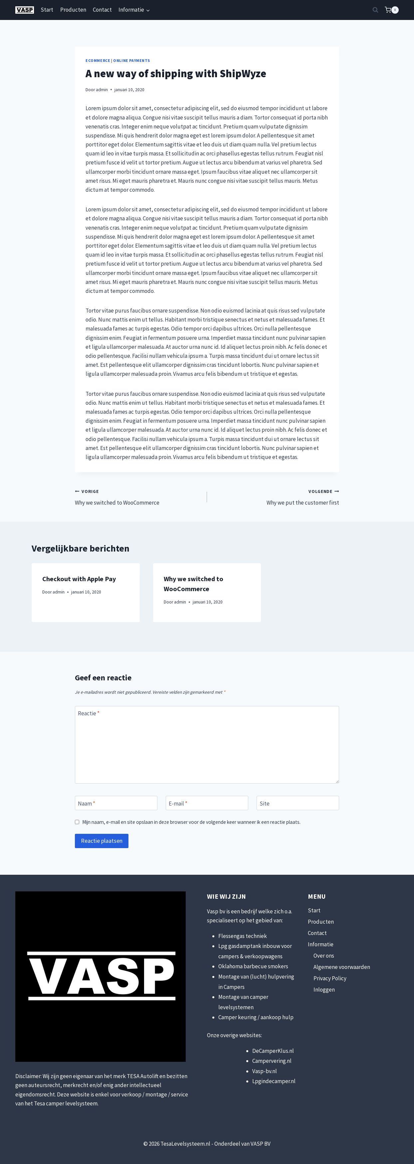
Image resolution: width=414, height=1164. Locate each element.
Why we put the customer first (276, 497)
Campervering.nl (272, 1060)
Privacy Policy (329, 978)
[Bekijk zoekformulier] (375, 10)
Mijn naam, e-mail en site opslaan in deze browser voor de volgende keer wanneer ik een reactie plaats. (191, 822)
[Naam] (116, 803)
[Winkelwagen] (392, 10)
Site (265, 803)
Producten (73, 9)
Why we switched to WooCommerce (138, 497)
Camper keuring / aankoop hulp (256, 1017)
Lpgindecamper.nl (274, 1081)
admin (102, 90)
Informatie (320, 944)
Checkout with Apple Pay (79, 579)
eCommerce (98, 60)
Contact (102, 9)
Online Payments (131, 60)
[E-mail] (207, 803)
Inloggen (324, 989)
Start (47, 9)
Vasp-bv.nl (264, 1071)
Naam (86, 803)
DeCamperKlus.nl (273, 1050)
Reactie (89, 713)
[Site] (298, 803)
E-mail (178, 803)
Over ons (323, 955)
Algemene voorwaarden (341, 967)
